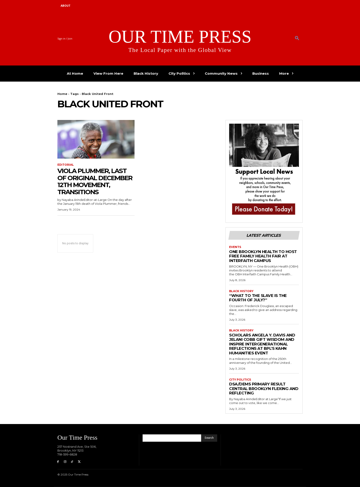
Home (62, 94)
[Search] (209, 438)
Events (235, 247)
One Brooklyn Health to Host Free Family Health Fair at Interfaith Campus (263, 256)
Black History (241, 291)
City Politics (240, 379)
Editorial (65, 164)
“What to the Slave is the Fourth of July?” (258, 297)
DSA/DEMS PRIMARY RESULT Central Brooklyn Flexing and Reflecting (263, 388)
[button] (297, 38)
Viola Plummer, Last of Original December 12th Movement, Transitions (94, 181)
